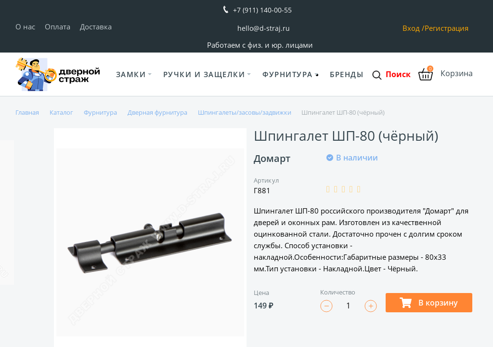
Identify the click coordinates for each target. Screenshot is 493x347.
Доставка (96, 26)
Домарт (272, 158)
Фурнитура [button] (287, 74)
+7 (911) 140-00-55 (262, 9)
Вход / (413, 28)
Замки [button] (131, 74)
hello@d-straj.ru (263, 28)
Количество (338, 292)
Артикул (266, 180)
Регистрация (446, 28)
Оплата (57, 26)
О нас (25, 26)
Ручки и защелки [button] (204, 74)
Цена (261, 292)
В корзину (429, 302)
